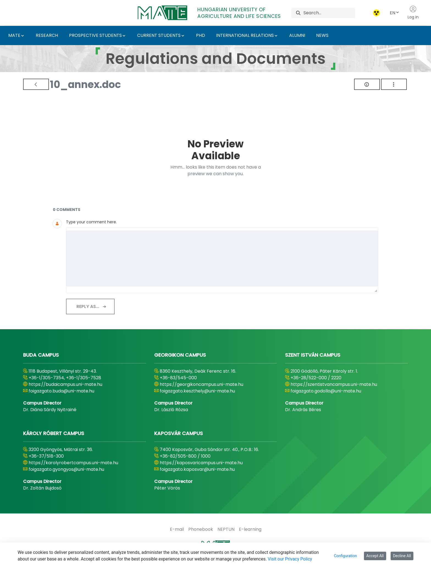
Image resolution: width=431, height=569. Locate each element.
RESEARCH (47, 35)
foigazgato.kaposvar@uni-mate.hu (197, 469)
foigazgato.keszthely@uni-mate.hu (197, 391)
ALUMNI (297, 35)
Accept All (375, 556)
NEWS (322, 35)
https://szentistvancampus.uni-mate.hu (334, 384)
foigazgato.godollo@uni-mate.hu (326, 391)
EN (395, 13)
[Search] (329, 13)
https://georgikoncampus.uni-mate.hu (201, 384)
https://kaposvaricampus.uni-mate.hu (201, 463)
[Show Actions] (394, 84)
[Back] (36, 84)
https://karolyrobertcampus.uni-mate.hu (73, 463)
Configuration (345, 556)
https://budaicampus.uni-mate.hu (65, 384)
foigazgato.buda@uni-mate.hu (61, 391)
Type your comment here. (91, 222)
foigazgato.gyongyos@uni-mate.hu (66, 469)
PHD (200, 35)
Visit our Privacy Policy (290, 559)
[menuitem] (177, 529)
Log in (413, 13)
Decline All (402, 556)
